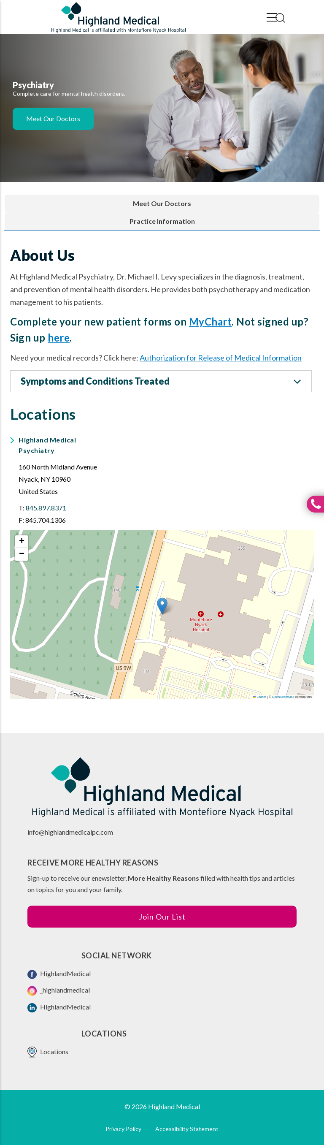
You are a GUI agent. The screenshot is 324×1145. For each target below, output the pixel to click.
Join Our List (162, 916)
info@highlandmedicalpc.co (67, 832)
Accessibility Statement (187, 1128)
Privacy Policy (123, 1128)
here (59, 337)
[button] (162, 606)
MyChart (210, 321)
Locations (47, 1052)
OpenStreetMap (283, 697)
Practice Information (162, 221)
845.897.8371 (46, 508)
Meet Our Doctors (53, 118)
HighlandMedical (59, 974)
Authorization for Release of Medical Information (221, 357)
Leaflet (259, 697)
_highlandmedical (58, 991)
